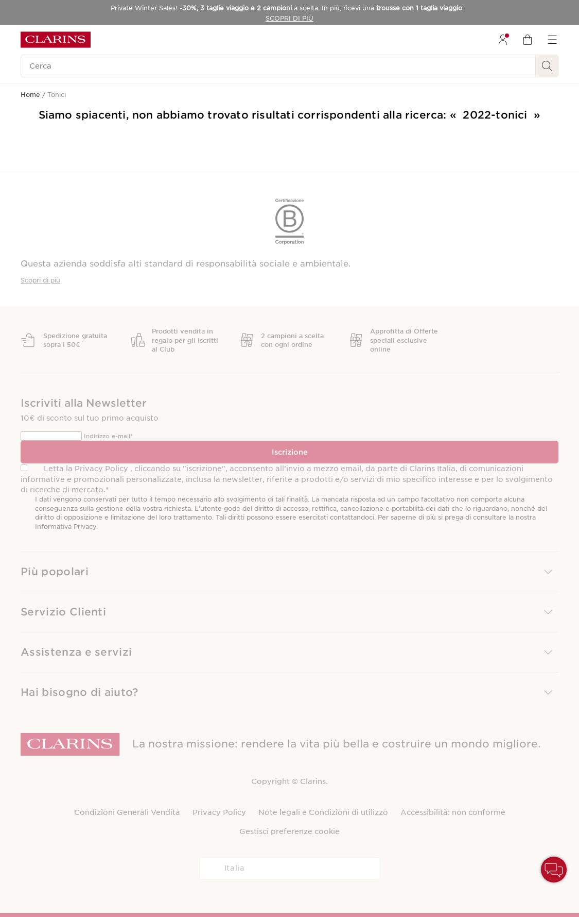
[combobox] (289, 868)
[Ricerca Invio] (547, 66)
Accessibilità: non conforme (452, 812)
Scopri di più (40, 280)
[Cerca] (278, 66)
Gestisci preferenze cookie (289, 831)
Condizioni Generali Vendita (127, 812)
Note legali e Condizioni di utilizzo (323, 812)
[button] (289, 572)
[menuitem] (503, 40)
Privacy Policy (219, 812)
